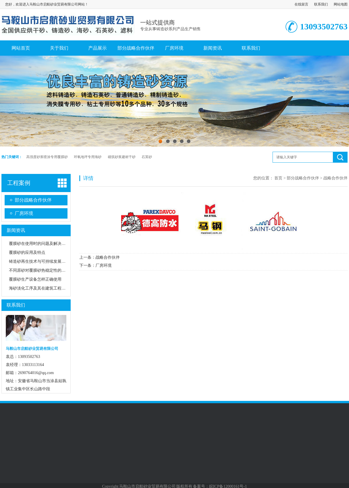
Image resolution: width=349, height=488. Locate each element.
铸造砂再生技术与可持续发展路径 (39, 261)
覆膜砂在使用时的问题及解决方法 (39, 243)
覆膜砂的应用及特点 (27, 252)
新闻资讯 (212, 48)
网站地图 (341, 4)
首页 (278, 178)
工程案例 (18, 183)
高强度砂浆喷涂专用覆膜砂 (47, 157)
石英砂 (147, 157)
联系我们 (321, 4)
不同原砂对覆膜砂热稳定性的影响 (39, 270)
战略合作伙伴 (107, 257)
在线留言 (301, 4)
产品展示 (97, 48)
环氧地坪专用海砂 (88, 157)
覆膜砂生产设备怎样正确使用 (35, 279)
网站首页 (21, 48)
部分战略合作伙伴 (135, 48)
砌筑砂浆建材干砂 (122, 157)
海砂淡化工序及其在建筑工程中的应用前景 (47, 288)
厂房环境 (174, 48)
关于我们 (59, 48)
